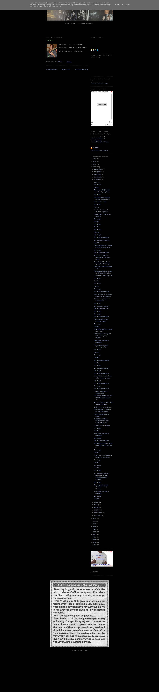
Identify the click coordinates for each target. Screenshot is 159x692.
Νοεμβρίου (97, 171)
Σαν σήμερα (97, 184)
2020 (94, 524)
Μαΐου (96, 504)
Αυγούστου (97, 179)
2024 (94, 164)
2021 (94, 521)
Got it (128, 4)
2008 (94, 545)
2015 (94, 526)
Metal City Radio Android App (99, 83)
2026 (94, 159)
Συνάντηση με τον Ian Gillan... (102, 407)
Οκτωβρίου (97, 174)
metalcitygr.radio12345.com (101, 142)
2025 (94, 161)
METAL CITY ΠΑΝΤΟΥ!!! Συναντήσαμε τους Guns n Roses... (102, 257)
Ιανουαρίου (97, 515)
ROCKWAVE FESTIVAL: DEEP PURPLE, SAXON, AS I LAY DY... (103, 445)
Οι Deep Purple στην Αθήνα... (102, 425)
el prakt (96, 147)
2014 (94, 529)
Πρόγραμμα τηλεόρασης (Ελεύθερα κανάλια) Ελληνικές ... (101, 477)
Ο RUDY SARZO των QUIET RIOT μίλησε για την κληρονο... (102, 335)
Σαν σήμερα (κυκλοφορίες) (101, 240)
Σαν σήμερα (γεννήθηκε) (101, 308)
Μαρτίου (97, 510)
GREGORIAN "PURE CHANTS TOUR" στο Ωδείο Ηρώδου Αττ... (103, 398)
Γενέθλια (96, 187)
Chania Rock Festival (100, 202)
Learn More (119, 4)
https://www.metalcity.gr (97, 138)
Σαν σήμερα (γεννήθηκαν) (101, 237)
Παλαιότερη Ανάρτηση (81, 69)
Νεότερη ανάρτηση (51, 69)
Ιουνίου (96, 502)
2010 (94, 539)
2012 (94, 534)
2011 (94, 537)
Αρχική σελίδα (66, 69)
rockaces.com (97, 140)
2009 (94, 542)
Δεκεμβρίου (97, 169)
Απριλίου (97, 507)
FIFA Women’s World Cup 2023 (103, 275)
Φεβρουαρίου (98, 512)
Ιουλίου (96, 182)
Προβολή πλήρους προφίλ (99, 150)
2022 (94, 518)
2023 (94, 167)
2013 (94, 532)
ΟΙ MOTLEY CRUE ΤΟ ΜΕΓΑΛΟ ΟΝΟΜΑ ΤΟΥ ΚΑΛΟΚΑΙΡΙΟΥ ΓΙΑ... (101, 421)
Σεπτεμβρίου (98, 177)
